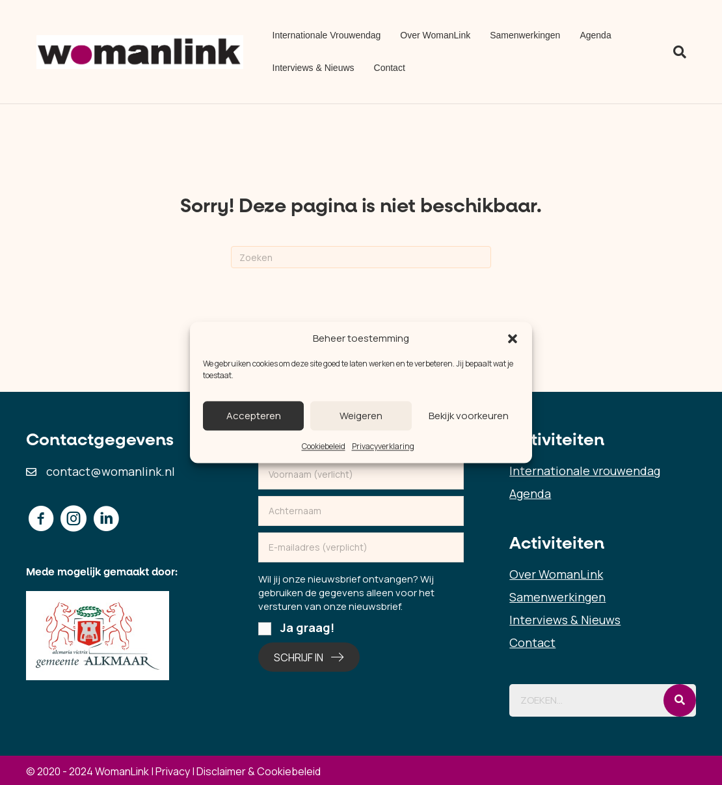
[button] (512, 338)
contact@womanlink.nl (110, 471)
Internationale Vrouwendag (327, 35)
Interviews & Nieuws (313, 67)
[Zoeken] (674, 52)
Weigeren (361, 415)
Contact (389, 67)
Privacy (172, 771)
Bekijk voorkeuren (469, 415)
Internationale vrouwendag (584, 470)
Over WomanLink (435, 35)
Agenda (595, 35)
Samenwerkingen (525, 35)
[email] (361, 547)
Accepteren (253, 415)
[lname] (361, 511)
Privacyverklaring (383, 446)
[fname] (361, 474)
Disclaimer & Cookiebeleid (258, 771)
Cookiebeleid (323, 446)
